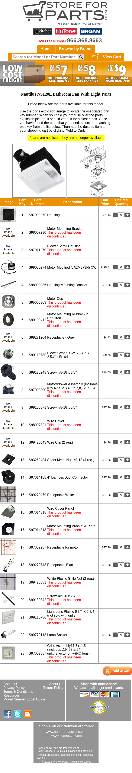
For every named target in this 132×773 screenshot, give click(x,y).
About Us (56, 684)
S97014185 (37, 477)
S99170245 (37, 372)
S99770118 (37, 635)
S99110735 (37, 355)
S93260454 (37, 460)
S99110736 (37, 617)
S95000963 (37, 302)
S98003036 (37, 285)
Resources (11, 695)
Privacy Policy (14, 688)
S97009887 (37, 653)
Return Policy (53, 688)
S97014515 (37, 512)
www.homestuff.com (66, 735)
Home (46, 49)
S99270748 (37, 565)
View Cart (106, 57)
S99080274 (37, 267)
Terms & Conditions (18, 691)
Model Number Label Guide (24, 699)
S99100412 (37, 320)
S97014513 (37, 530)
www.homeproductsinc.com (66, 732)
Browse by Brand (75, 49)
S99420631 (37, 582)
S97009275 (37, 215)
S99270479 (37, 495)
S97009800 (37, 390)
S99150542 (37, 600)
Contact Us (11, 684)
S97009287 (37, 547)
